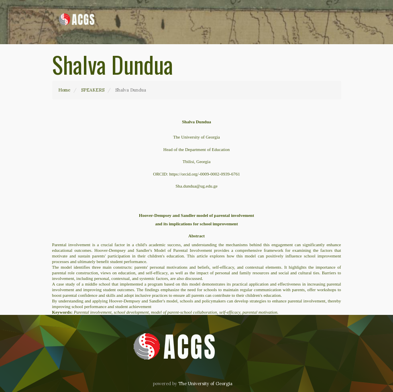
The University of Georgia (205, 383)
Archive (266, 19)
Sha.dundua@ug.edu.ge (196, 186)
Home (215, 19)
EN (335, 19)
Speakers (238, 19)
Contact (309, 19)
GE (325, 19)
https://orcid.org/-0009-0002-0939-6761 (204, 174)
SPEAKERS (92, 90)
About (288, 19)
